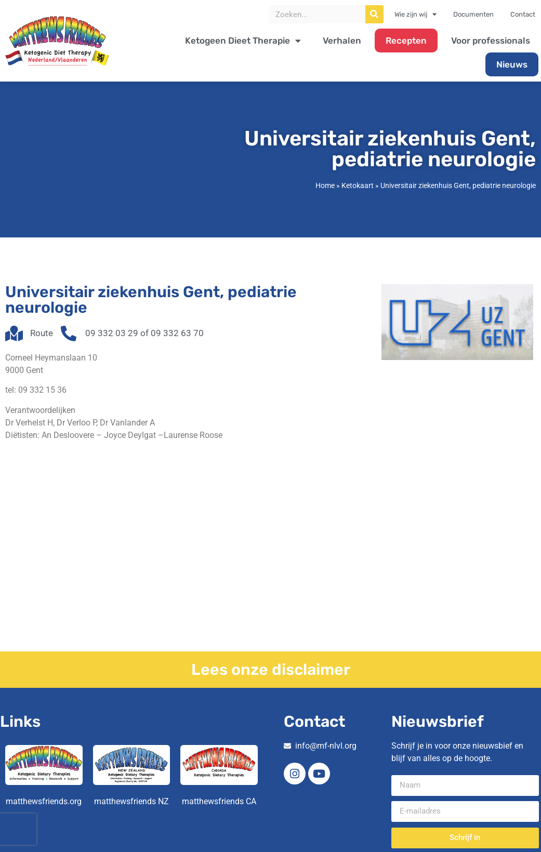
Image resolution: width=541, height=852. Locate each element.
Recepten (406, 40)
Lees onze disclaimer (270, 669)
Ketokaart (357, 185)
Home (325, 185)
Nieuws (511, 64)
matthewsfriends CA (219, 801)
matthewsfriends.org (44, 801)
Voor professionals (490, 40)
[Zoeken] (374, 14)
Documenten (473, 14)
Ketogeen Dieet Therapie (243, 40)
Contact (522, 14)
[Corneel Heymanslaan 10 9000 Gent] (270, 573)
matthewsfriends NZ (131, 801)
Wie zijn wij (415, 14)
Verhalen (342, 40)
